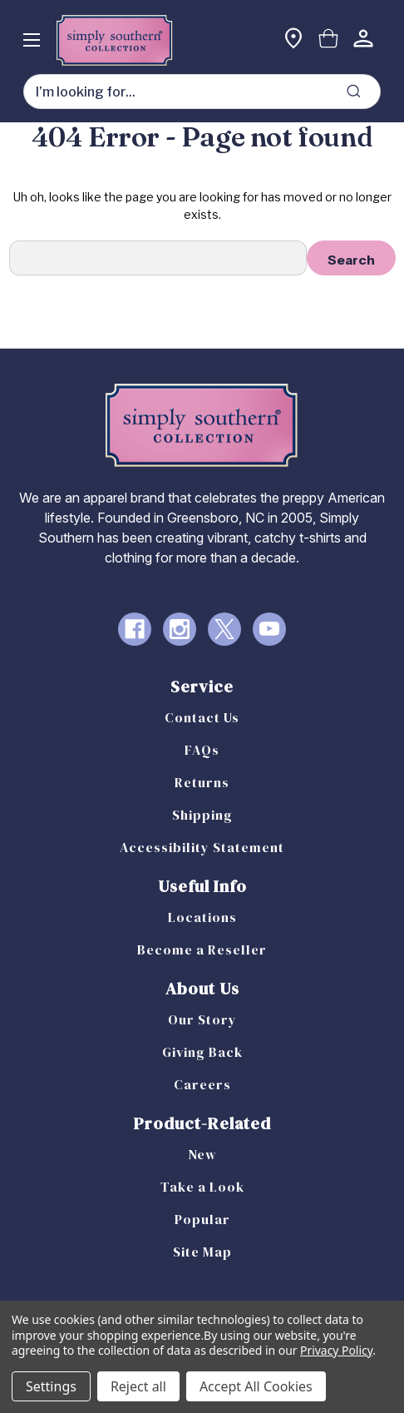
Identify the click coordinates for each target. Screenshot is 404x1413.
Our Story (202, 1019)
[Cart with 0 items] (328, 40)
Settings (51, 1386)
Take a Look (202, 1187)
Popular (202, 1219)
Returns (202, 782)
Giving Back (202, 1052)
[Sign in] (363, 40)
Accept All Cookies (256, 1386)
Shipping (202, 815)
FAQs (202, 750)
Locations (202, 917)
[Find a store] (293, 40)
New (202, 1154)
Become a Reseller (202, 949)
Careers (202, 1084)
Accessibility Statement (202, 847)
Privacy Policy (336, 1350)
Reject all (138, 1386)
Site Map (202, 1251)
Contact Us (202, 717)
